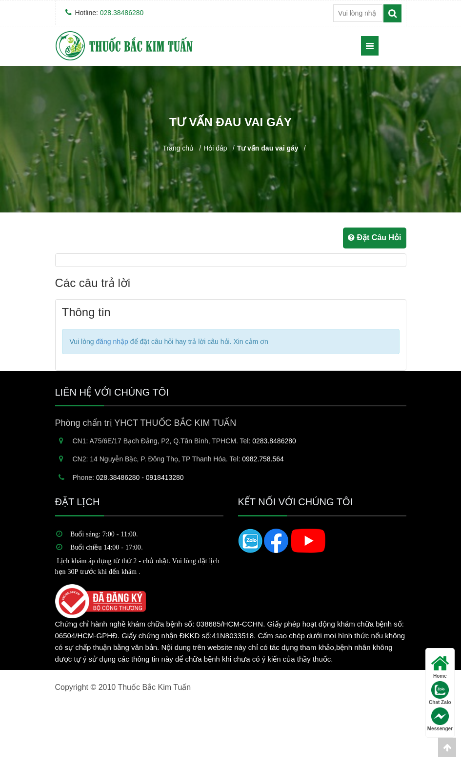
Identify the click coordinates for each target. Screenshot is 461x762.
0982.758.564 (263, 459)
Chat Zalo (440, 693)
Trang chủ (178, 148)
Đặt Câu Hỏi (374, 237)
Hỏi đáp (215, 148)
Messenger (440, 719)
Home (440, 667)
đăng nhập (112, 341)
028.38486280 (122, 13)
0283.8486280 (274, 441)
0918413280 (165, 477)
